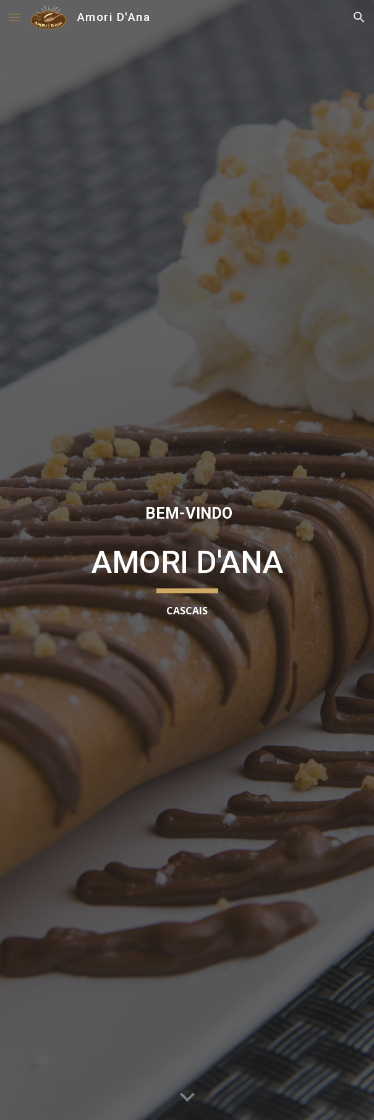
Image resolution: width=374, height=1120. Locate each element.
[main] (187, 514)
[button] (15, 17)
